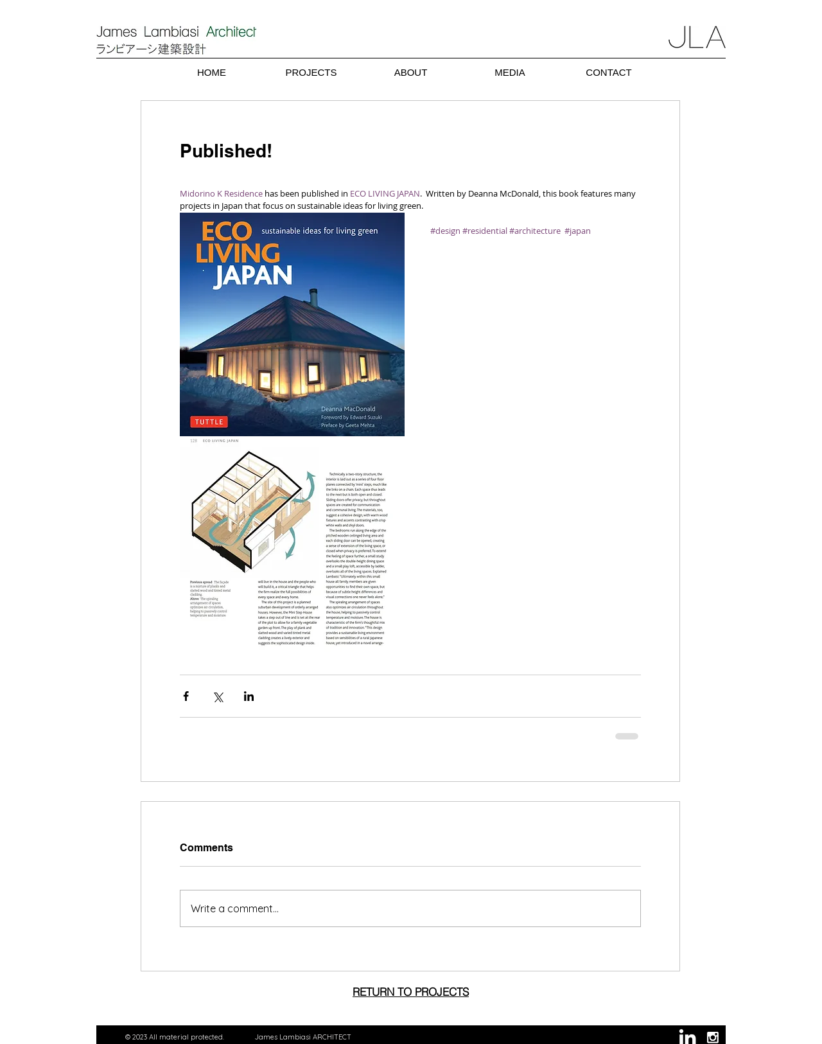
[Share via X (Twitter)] (217, 696)
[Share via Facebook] (186, 696)
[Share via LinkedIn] (249, 696)
